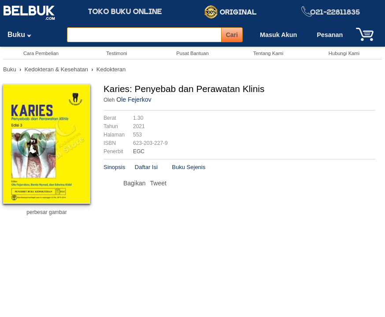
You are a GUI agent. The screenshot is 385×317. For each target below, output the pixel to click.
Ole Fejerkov (133, 99)
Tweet (158, 183)
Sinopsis (114, 167)
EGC (138, 151)
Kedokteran (111, 69)
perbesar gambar (46, 212)
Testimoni (116, 53)
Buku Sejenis (188, 167)
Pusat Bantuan (192, 53)
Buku (22, 34)
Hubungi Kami (344, 53)
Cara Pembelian (41, 53)
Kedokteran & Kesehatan (56, 69)
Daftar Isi (146, 167)
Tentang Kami (268, 53)
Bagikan (134, 183)
